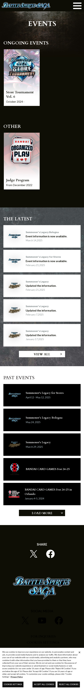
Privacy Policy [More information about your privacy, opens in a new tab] (17, 677)
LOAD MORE (42, 513)
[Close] (79, 652)
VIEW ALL (42, 354)
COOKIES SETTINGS (43, 643)
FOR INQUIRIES (43, 636)
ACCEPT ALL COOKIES (44, 684)
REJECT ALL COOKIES (68, 684)
